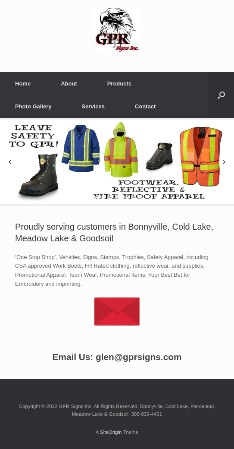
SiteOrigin (111, 432)
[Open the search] (221, 95)
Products (119, 83)
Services (93, 106)
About (69, 83)
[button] (9, 161)
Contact (145, 106)
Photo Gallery (33, 106)
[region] (117, 162)
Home (23, 83)
